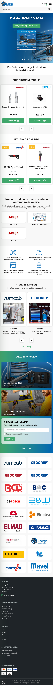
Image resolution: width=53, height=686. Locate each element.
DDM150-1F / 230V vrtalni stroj (13, 168)
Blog (2, 636)
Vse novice (26, 449)
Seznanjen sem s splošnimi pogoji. (17, 435)
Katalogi (4, 633)
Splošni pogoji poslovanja (9, 654)
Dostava (4, 659)
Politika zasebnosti (7, 652)
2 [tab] (25, 59)
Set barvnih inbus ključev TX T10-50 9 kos (39, 168)
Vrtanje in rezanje (6, 610)
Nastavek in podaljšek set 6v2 (13, 107)
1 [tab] (22, 59)
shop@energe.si (9, 596)
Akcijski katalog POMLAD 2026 (26, 26)
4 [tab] (30, 59)
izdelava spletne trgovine (22, 684)
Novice (3, 638)
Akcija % (4, 619)
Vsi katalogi (26, 347)
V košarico (13, 121)
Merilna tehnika (6, 617)
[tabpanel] (26, 38)
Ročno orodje (5, 608)
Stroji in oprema (6, 612)
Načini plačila (5, 657)
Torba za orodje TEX (40, 107)
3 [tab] (28, 59)
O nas (3, 631)
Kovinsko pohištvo (7, 615)
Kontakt (3, 640)
